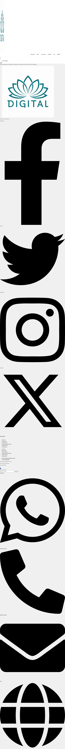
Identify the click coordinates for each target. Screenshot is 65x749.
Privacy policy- (5, 442)
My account (4, 441)
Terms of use (4, 446)
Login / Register (5, 60)
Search (16, 471)
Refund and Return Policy (6, 444)
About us (3, 439)
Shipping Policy (5, 445)
